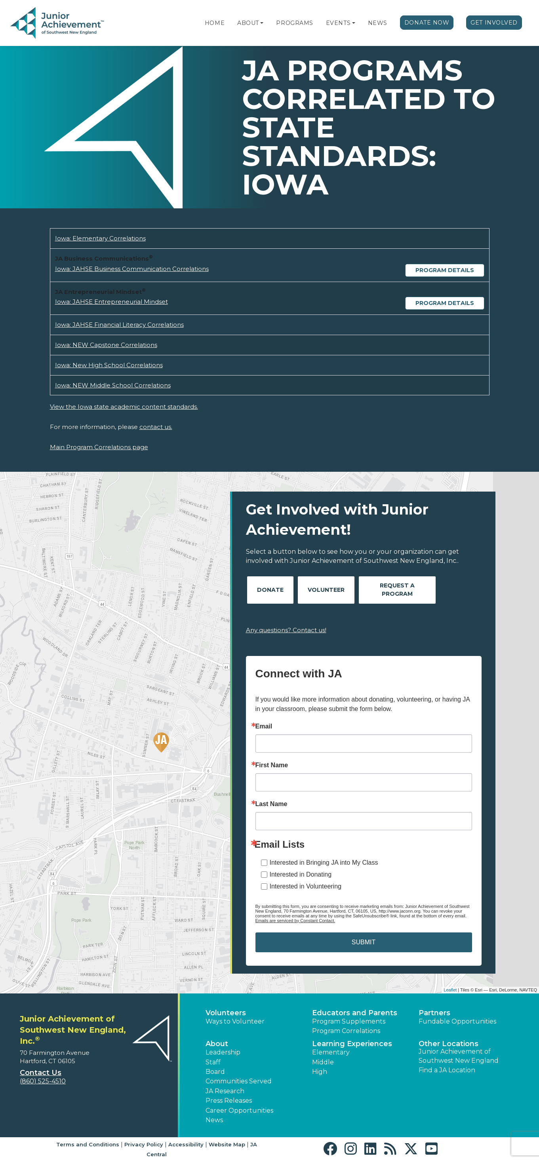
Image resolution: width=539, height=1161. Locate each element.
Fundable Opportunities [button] (457, 1021)
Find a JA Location (447, 1070)
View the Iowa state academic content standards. (124, 406)
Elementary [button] (331, 1052)
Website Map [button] (227, 1144)
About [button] (217, 1043)
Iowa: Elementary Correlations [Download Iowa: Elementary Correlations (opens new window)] (100, 238)
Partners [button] (434, 1012)
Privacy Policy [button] (143, 1144)
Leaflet (450, 990)
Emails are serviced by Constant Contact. (295, 920)
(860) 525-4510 (43, 1081)
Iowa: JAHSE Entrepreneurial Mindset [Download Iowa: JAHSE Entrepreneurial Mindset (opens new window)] (111, 301)
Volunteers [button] (226, 1012)
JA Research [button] (225, 1091)
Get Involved (494, 22)
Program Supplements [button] (348, 1021)
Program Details (444, 270)
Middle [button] (323, 1062)
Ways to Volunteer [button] (235, 1021)
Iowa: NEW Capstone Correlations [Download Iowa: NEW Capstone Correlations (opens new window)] (106, 345)
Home (215, 23)
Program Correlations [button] (346, 1031)
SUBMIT (363, 942)
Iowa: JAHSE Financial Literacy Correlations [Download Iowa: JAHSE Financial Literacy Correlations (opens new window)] (119, 324)
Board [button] (215, 1071)
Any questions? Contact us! (286, 630)
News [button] (214, 1120)
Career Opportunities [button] (239, 1110)
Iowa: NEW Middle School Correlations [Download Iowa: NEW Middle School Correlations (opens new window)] (113, 385)
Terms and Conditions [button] (87, 1144)
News (377, 23)
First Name (271, 765)
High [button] (319, 1071)
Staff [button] (213, 1062)
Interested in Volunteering (305, 886)
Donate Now (426, 22)
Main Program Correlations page (99, 447)
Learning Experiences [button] (352, 1043)
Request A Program (397, 589)
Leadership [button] (223, 1052)
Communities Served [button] (239, 1081)
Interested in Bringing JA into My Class (324, 862)
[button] (261, 23)
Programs (294, 23)
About (248, 23)
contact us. (155, 427)
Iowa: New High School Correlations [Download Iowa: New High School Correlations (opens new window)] (109, 365)
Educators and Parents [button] (354, 1012)
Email (263, 726)
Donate (270, 589)
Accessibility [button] (186, 1144)
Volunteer (326, 589)
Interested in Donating (301, 874)
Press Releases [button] (229, 1100)
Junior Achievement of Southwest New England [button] (459, 1056)
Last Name (271, 804)
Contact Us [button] (40, 1072)
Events (338, 23)
